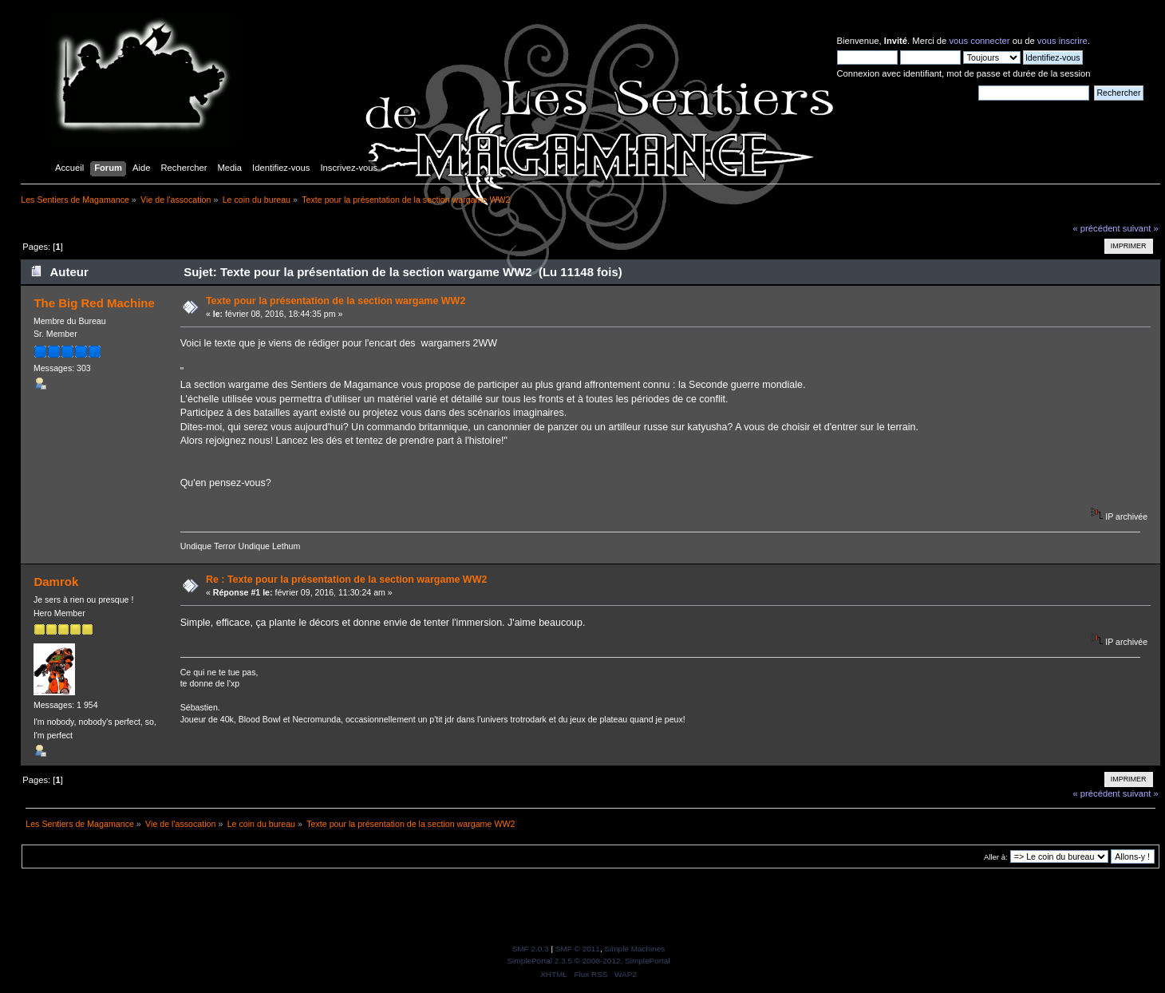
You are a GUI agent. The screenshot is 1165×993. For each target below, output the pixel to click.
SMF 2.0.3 (530, 948)
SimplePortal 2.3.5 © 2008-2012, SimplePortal (588, 960)
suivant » (1141, 228)
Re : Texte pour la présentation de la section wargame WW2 (346, 579)
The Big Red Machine (94, 303)
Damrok (56, 581)
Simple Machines (634, 948)
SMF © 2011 (577, 948)
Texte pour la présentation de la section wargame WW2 (335, 301)
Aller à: (996, 857)
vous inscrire (1062, 40)
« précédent (1096, 228)
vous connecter (979, 40)
